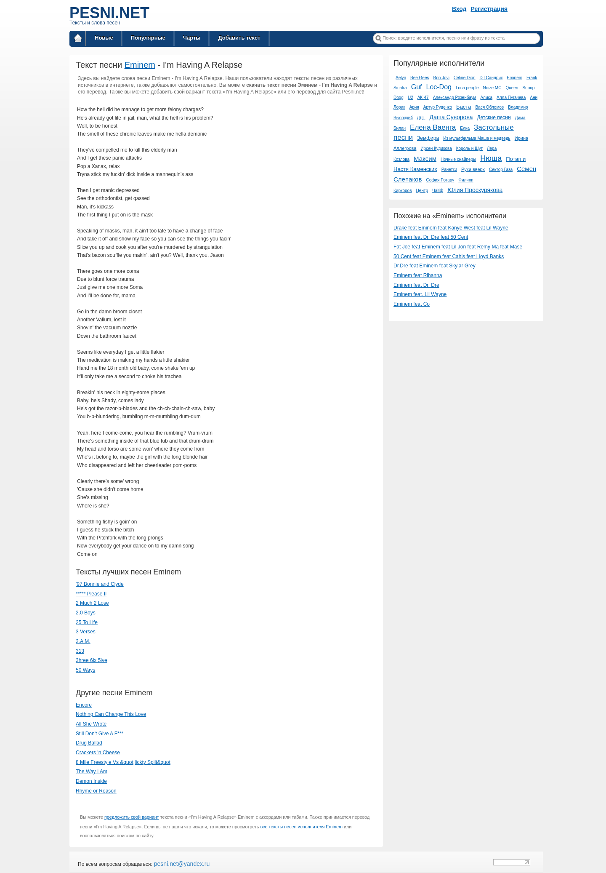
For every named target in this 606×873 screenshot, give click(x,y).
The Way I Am (91, 771)
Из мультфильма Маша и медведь (476, 138)
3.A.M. (83, 641)
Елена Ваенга (433, 127)
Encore (84, 705)
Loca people (467, 87)
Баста (463, 107)
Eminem (140, 64)
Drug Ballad (89, 743)
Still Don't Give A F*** (99, 734)
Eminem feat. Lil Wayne (420, 294)
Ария (414, 107)
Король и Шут (469, 148)
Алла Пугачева (511, 97)
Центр (422, 190)
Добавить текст (239, 38)
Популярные (148, 38)
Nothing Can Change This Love (111, 714)
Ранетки (449, 169)
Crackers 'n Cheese (98, 753)
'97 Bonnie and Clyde (100, 584)
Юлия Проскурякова (474, 190)
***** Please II (91, 594)
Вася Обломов (489, 107)
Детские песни (493, 117)
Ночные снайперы (458, 159)
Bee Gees (419, 77)
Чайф (437, 190)
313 (80, 651)
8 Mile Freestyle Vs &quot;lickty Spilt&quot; (124, 762)
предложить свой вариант (131, 817)
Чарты (192, 38)
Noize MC (492, 87)
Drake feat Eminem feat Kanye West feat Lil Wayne (450, 228)
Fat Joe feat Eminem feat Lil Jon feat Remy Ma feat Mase (457, 247)
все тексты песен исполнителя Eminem (301, 826)
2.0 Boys (86, 613)
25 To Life (87, 622)
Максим (425, 158)
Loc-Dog (438, 87)
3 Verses (86, 632)
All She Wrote (91, 724)
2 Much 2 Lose (92, 603)
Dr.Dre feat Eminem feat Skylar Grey (434, 266)
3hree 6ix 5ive (91, 660)
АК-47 (423, 97)
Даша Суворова (451, 117)
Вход (459, 8)
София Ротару (440, 180)
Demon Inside (91, 781)
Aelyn (401, 77)
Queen (511, 87)
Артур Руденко (437, 107)
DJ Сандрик (491, 77)
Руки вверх (473, 169)
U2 (410, 97)
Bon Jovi (441, 77)
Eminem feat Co (411, 304)
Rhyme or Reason (96, 791)
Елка (465, 128)
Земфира (428, 138)
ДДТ (421, 117)
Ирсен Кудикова (436, 148)
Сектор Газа (501, 169)
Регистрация (489, 8)
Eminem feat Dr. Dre (416, 285)
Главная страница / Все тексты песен (78, 39)
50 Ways (85, 670)
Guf (416, 87)
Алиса (486, 97)
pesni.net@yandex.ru (181, 863)
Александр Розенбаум (454, 97)
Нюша (491, 158)
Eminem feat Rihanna (417, 275)
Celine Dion (465, 77)
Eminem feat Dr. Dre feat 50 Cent (430, 237)
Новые (104, 38)
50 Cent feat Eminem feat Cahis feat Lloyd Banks (448, 256)
